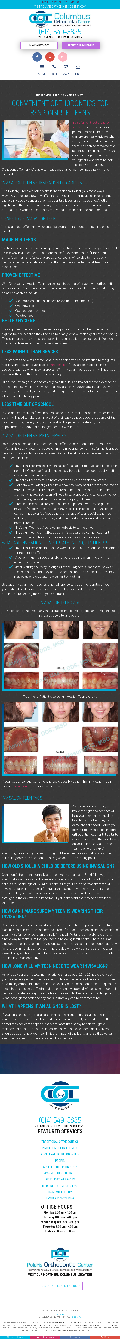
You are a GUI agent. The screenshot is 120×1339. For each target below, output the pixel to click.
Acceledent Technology (60, 1158)
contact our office (24, 777)
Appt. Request (16, 1337)
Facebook (76, 1337)
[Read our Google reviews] (50, 57)
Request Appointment (81, 45)
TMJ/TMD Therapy (60, 1183)
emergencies (58, 356)
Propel (60, 1151)
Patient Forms (46, 1337)
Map (66, 65)
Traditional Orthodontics (60, 1132)
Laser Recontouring (60, 1189)
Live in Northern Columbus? (60, 5)
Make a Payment (39, 45)
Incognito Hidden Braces (60, 1164)
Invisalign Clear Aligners (60, 1139)
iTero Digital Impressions (60, 1177)
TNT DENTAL (75, 1308)
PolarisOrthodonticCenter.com (60, 1277)
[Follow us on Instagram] (62, 57)
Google (106, 1337)
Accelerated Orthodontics (60, 1145)
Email (78, 65)
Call (54, 65)
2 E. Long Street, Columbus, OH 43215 (60, 37)
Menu (42, 65)
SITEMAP (60, 1305)
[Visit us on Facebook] (37, 57)
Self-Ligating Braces (60, 1170)
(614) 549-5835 (60, 31)
